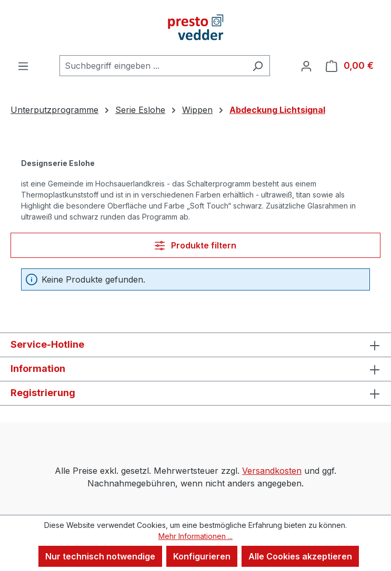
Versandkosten (272, 470)
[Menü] (23, 65)
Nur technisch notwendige (100, 556)
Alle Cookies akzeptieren (300, 556)
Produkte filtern (195, 245)
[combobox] (152, 65)
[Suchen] (257, 65)
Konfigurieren (201, 556)
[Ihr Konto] (306, 65)
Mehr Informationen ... (195, 536)
